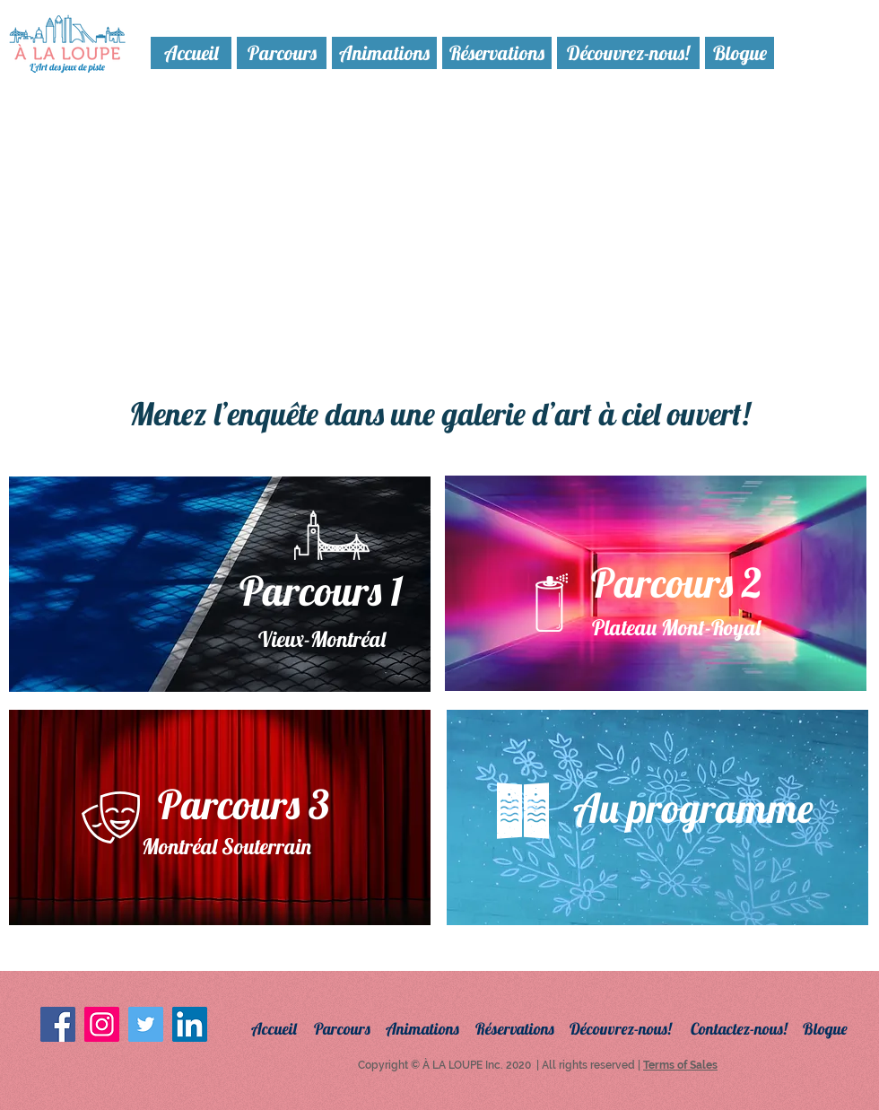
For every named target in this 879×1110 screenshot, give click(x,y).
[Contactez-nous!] (751, 1029)
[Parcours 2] (676, 583)
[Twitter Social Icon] (145, 1024)
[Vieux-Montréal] (322, 639)
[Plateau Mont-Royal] (676, 628)
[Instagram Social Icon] (101, 1024)
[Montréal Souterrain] (226, 847)
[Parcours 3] (243, 804)
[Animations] (384, 53)
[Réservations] (497, 53)
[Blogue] (739, 53)
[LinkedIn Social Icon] (189, 1024)
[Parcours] (281, 53)
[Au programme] (692, 807)
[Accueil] (191, 53)
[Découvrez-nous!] (628, 53)
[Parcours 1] (321, 591)
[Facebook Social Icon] (57, 1024)
